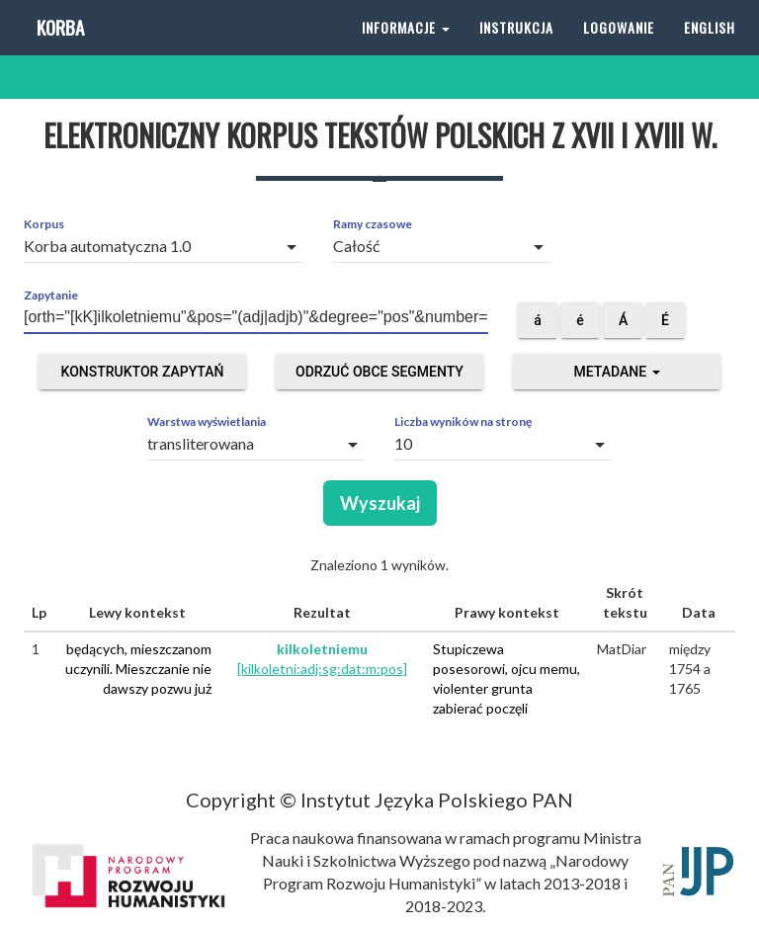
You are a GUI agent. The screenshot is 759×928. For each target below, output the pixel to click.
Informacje (406, 49)
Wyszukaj (380, 503)
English (709, 49)
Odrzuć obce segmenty (379, 372)
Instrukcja (516, 49)
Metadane (616, 372)
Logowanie (618, 49)
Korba (59, 49)
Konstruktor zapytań (142, 372)
